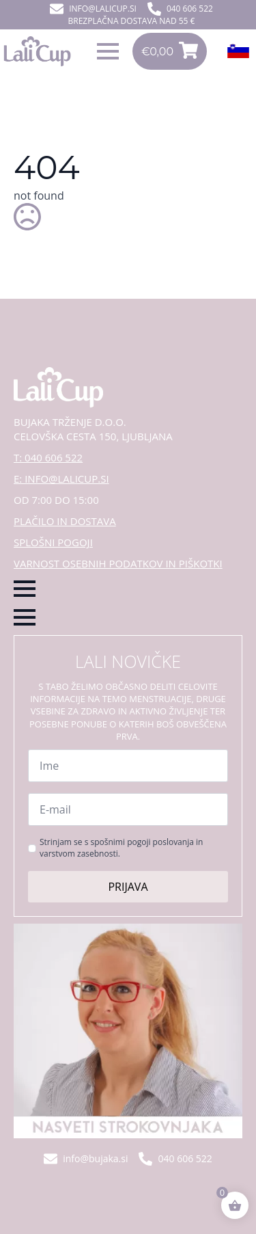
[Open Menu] (108, 51)
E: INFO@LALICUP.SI (61, 478)
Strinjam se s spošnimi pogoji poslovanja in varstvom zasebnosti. (121, 848)
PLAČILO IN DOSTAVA (65, 521)
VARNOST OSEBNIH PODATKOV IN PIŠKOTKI (118, 563)
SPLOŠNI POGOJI (53, 542)
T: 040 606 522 (48, 457)
